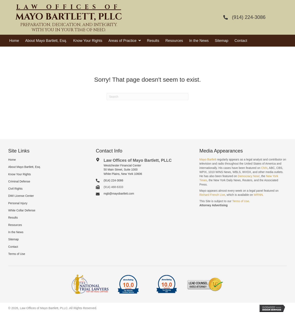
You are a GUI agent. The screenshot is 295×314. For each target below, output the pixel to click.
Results (13, 217)
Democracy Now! (249, 176)
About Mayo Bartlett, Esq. (24, 166)
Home (12, 159)
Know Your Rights (19, 174)
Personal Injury (17, 203)
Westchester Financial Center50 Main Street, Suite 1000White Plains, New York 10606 (123, 169)
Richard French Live (212, 194)
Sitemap (13, 239)
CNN (264, 168)
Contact (13, 246)
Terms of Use (16, 254)
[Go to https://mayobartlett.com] (68, 19)
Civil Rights (15, 188)
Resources (15, 225)
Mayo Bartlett (207, 159)
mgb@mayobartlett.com (119, 193)
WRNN (258, 194)
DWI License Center (21, 195)
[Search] (147, 96)
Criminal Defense (19, 181)
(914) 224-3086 (249, 17)
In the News (15, 232)
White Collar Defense (21, 210)
